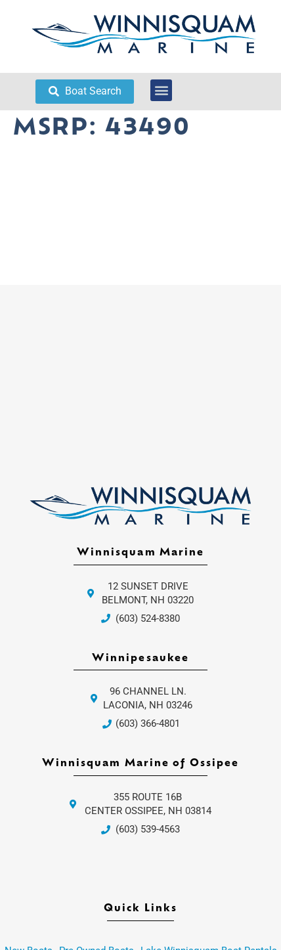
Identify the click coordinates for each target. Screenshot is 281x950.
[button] (161, 90)
